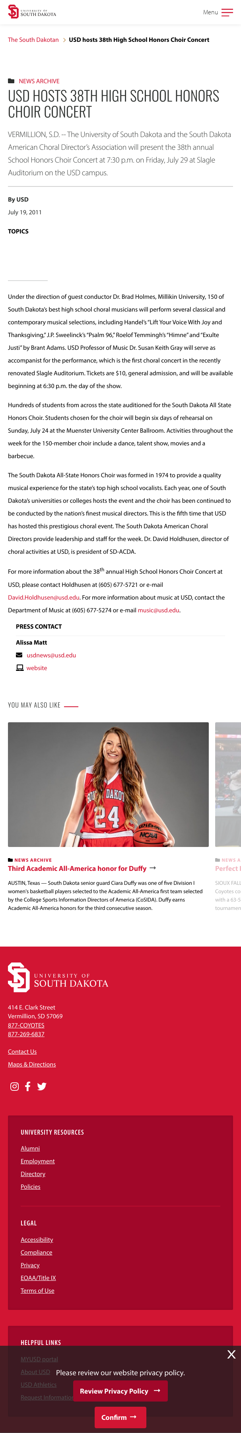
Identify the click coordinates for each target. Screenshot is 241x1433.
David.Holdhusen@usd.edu (44, 598)
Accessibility (37, 1240)
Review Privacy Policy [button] (114, 1391)
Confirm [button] (114, 1417)
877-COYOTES (26, 1025)
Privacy (30, 1265)
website (36, 668)
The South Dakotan (33, 40)
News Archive (39, 81)
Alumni (30, 1149)
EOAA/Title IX (38, 1278)
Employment (38, 1161)
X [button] (231, 1354)
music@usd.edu (158, 610)
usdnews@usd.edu (51, 655)
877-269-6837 (26, 1034)
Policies (31, 1187)
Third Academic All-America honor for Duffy (77, 868)
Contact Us (22, 1052)
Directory (33, 1174)
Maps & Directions (32, 1064)
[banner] (108, 817)
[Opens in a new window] (14, 1086)
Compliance (36, 1253)
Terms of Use (37, 1291)
